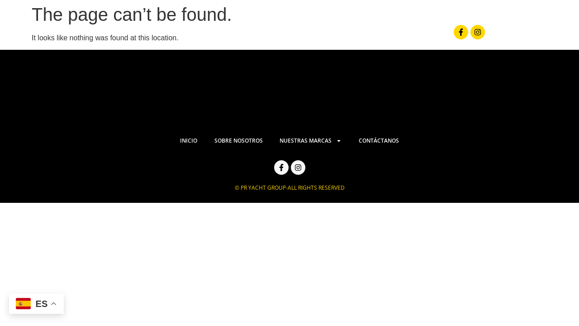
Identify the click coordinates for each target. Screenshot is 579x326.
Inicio (224, 34)
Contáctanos (443, 34)
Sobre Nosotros (282, 34)
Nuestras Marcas (365, 35)
